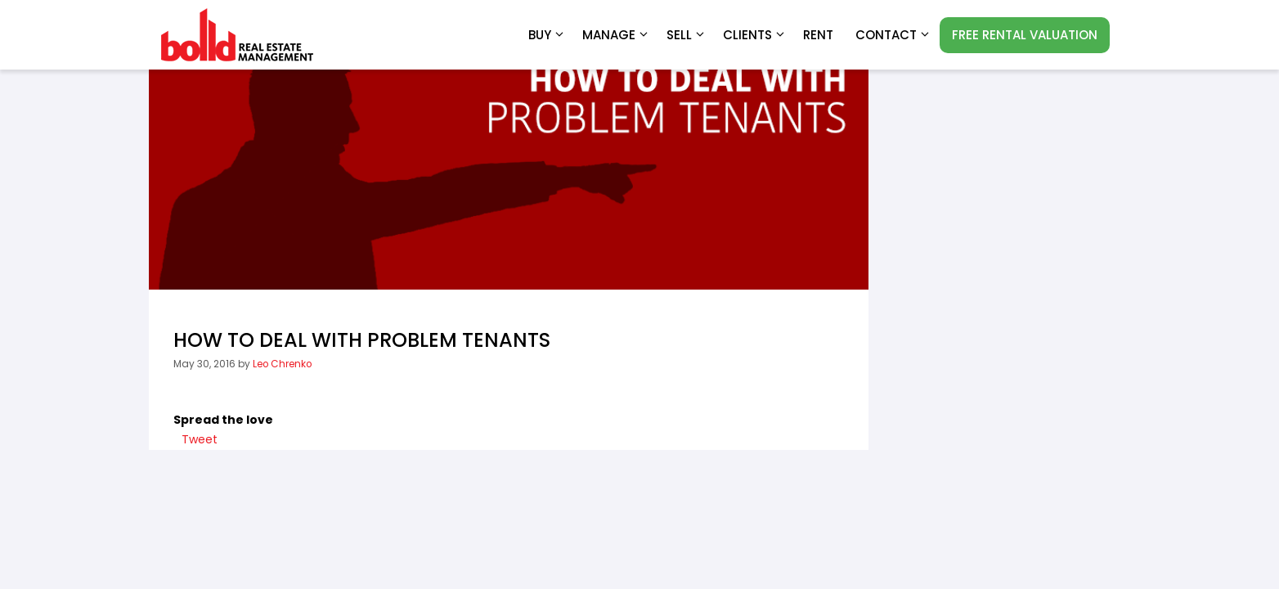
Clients (755, 35)
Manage (616, 35)
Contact (893, 35)
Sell (686, 35)
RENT (818, 34)
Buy (547, 35)
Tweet (200, 439)
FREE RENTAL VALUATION (1024, 34)
